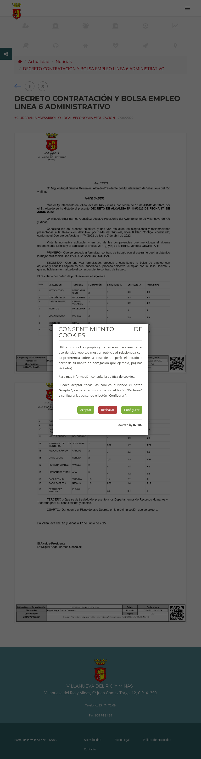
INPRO (137, 425)
